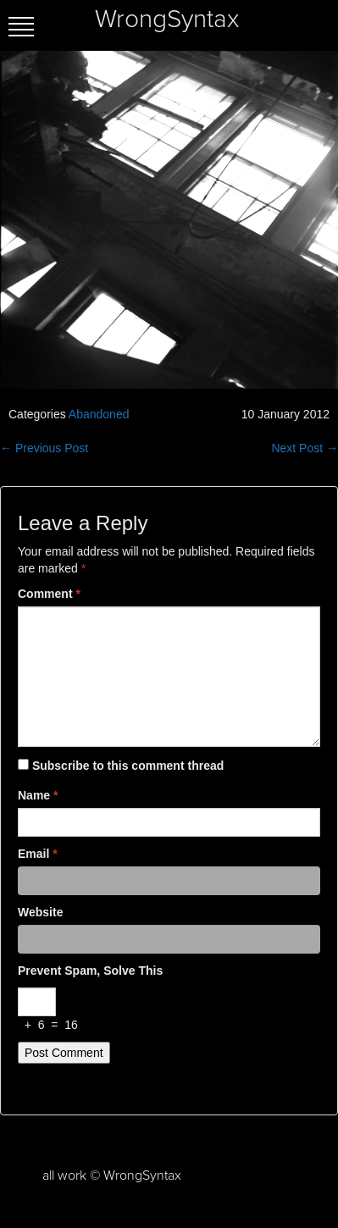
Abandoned (99, 414)
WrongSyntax (167, 19)
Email (38, 853)
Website (40, 912)
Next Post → (304, 448)
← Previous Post (44, 448)
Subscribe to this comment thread (128, 765)
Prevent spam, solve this (90, 970)
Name (38, 795)
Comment (49, 593)
